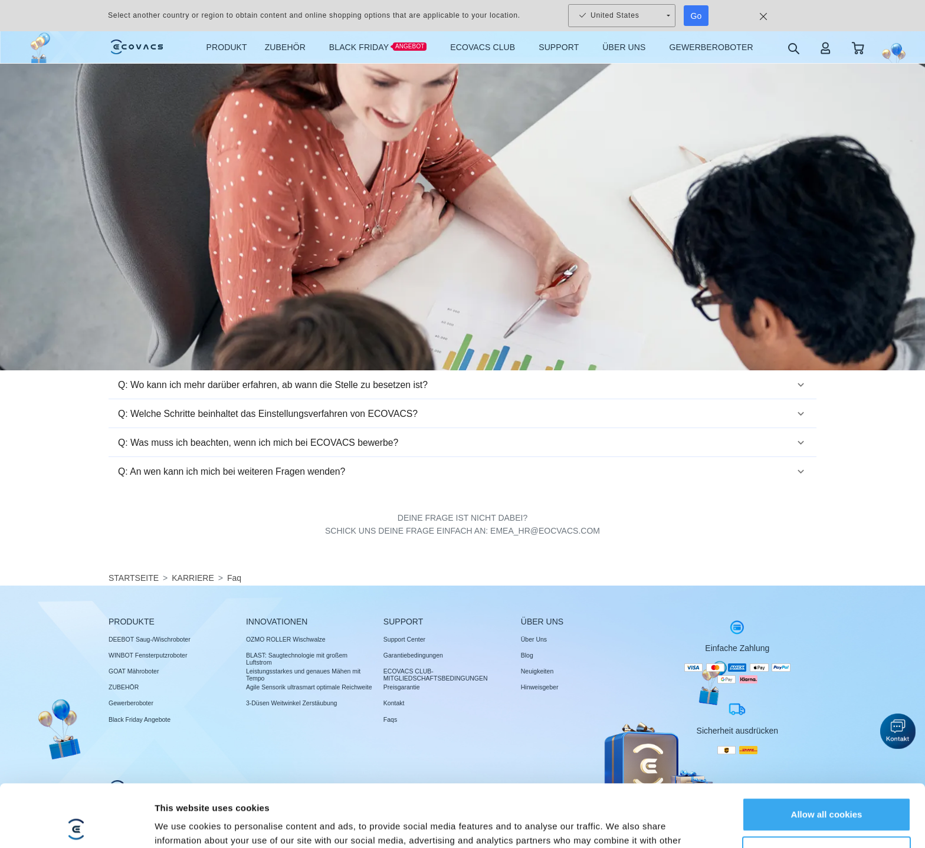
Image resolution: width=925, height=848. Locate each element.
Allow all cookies (826, 752)
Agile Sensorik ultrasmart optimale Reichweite (309, 687)
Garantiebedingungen (413, 655)
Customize (827, 790)
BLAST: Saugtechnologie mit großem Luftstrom (296, 659)
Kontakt (394, 702)
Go (696, 16)
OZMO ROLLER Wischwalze (286, 639)
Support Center (404, 639)
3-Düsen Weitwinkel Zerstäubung (291, 702)
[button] (462, 384)
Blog (527, 655)
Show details (182, 825)
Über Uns (534, 639)
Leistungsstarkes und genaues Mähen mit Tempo (303, 675)
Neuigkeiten (537, 671)
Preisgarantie (401, 687)
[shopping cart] (858, 47)
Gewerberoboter (131, 702)
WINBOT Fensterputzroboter (148, 655)
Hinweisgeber (540, 687)
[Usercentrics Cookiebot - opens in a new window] (76, 825)
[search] (793, 48)
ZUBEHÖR (124, 687)
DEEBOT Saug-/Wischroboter (150, 639)
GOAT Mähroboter (134, 671)
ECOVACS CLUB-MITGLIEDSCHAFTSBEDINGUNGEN (435, 675)
